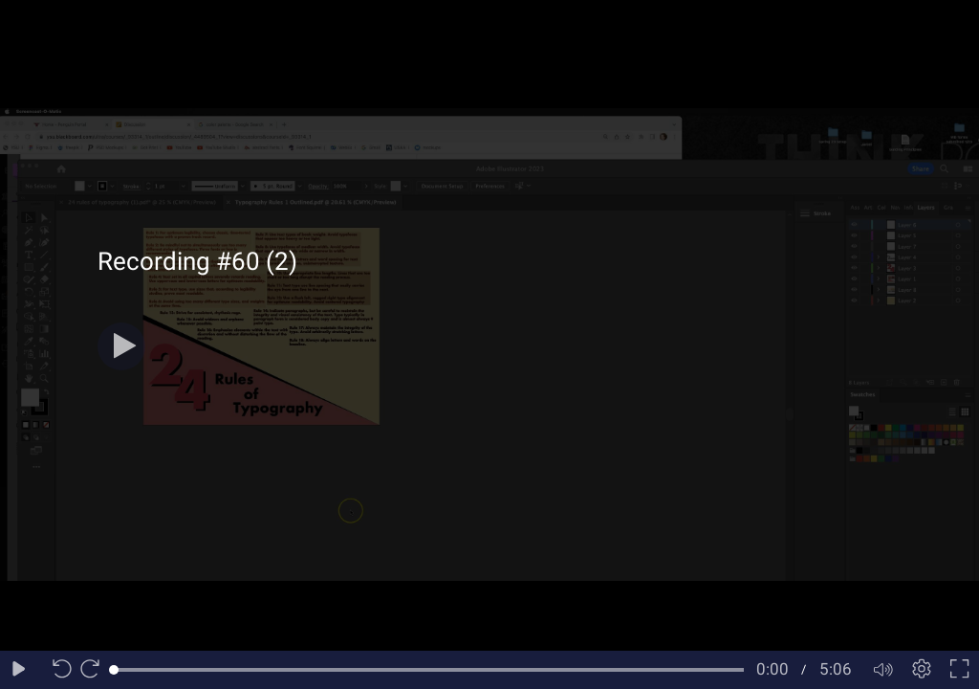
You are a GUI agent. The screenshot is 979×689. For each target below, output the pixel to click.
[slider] (429, 670)
